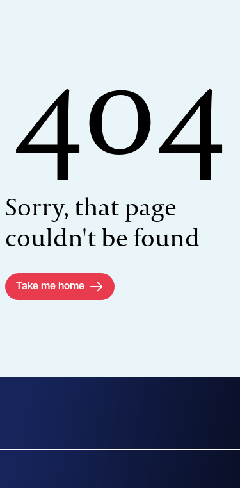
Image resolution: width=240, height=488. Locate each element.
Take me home (50, 287)
